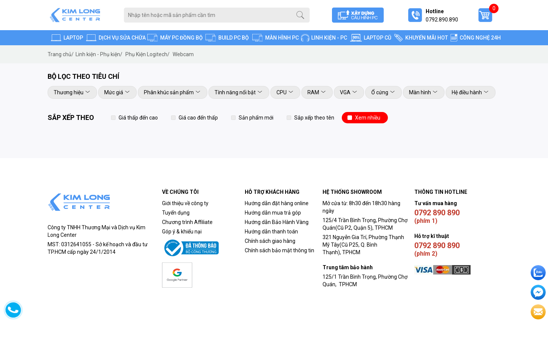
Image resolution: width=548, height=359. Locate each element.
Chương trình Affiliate (187, 222)
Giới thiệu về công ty (185, 203)
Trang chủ (61, 54)
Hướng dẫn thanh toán (271, 232)
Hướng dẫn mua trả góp (273, 213)
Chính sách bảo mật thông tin (279, 250)
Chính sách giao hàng (270, 241)
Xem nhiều (367, 118)
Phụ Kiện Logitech (147, 54)
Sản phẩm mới (256, 118)
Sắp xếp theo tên (314, 118)
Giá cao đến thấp (198, 118)
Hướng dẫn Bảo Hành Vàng (277, 222)
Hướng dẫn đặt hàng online (277, 203)
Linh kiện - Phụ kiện (99, 54)
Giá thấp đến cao (138, 118)
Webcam (183, 54)
